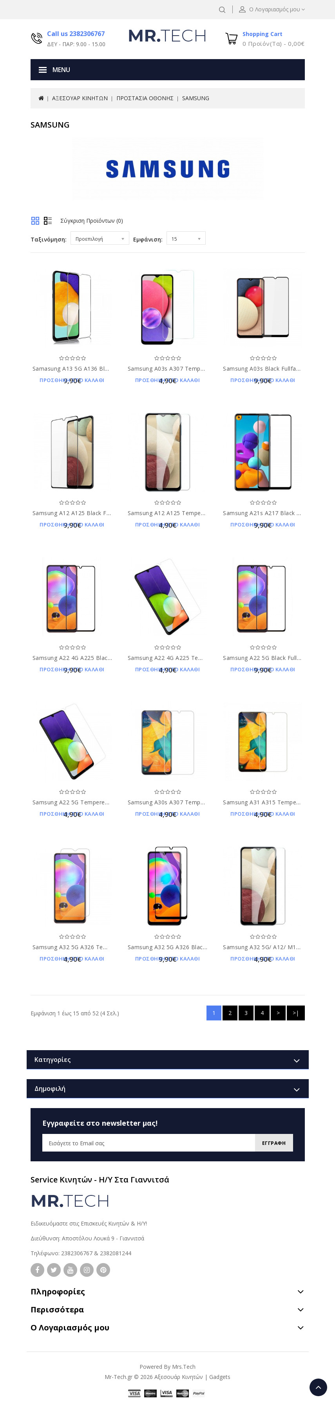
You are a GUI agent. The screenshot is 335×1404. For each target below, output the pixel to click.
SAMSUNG (195, 98)
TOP (318, 1387)
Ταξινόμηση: (49, 239)
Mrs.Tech (184, 1366)
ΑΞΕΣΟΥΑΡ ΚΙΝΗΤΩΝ (80, 98)
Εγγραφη (271, 1143)
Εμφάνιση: (148, 239)
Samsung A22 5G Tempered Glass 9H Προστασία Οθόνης (110, 802)
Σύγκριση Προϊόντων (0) (91, 220)
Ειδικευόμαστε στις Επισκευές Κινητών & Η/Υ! (89, 1223)
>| (296, 1013)
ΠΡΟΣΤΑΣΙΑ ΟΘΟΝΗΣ (145, 98)
